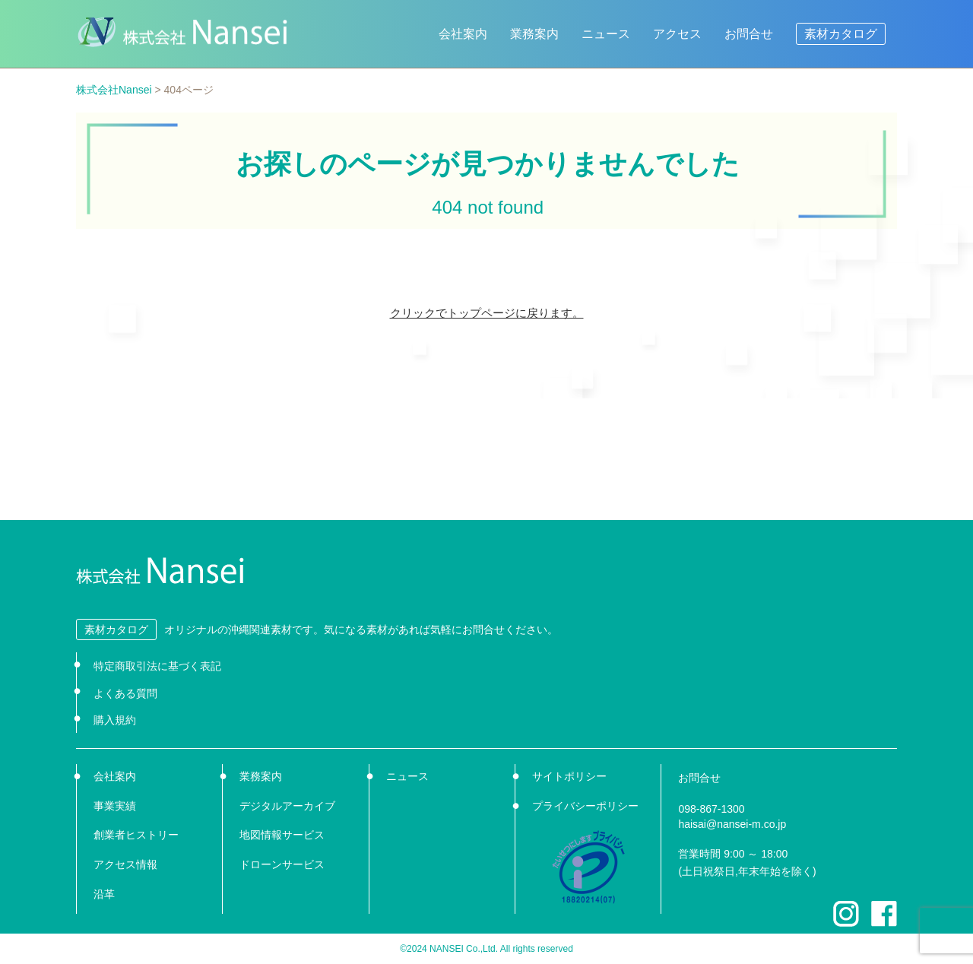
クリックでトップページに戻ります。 (487, 312)
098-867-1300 (711, 809)
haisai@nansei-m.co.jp (732, 824)
